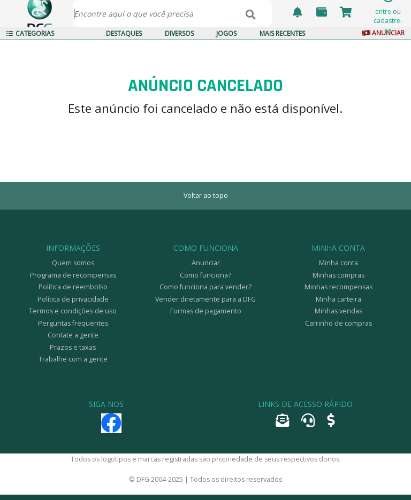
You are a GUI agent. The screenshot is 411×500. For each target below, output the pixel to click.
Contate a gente (73, 335)
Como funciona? (205, 275)
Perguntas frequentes (73, 323)
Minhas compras (338, 275)
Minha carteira (338, 299)
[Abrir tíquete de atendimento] (308, 422)
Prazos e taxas (73, 347)
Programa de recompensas (73, 275)
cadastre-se (388, 25)
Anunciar (206, 262)
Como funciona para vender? (205, 286)
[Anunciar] (330, 422)
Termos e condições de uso (73, 311)
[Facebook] (111, 428)
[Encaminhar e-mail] (282, 422)
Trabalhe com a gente (73, 359)
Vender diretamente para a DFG (205, 299)
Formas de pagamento (205, 311)
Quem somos (73, 262)
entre (383, 11)
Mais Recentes (282, 33)
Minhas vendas (338, 311)
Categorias (30, 33)
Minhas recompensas (338, 286)
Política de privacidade (73, 299)
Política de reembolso (73, 286)
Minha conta (338, 262)
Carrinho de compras (338, 323)
